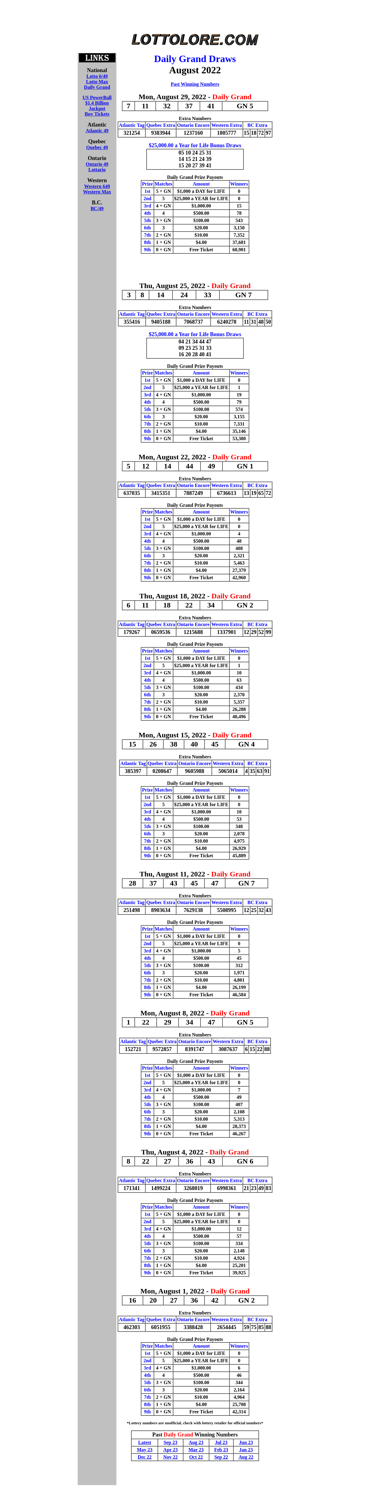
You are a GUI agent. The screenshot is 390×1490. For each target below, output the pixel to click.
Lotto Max (97, 81)
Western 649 (97, 186)
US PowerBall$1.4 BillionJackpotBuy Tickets (97, 106)
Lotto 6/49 (97, 76)
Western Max (97, 191)
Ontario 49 (97, 164)
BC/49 (97, 208)
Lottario (97, 169)
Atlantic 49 (97, 130)
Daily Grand (97, 87)
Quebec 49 (97, 147)
